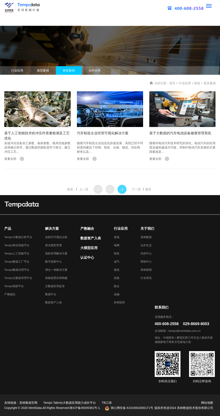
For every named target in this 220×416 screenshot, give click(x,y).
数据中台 (50, 294)
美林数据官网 (28, 402)
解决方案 (52, 228)
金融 (116, 294)
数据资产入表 (53, 302)
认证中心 (87, 257)
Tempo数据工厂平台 (16, 261)
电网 (116, 245)
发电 (116, 237)
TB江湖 (107, 402)
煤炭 (116, 269)
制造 (197, 83)
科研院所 (119, 302)
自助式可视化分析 (56, 237)
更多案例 (69, 70)
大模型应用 (89, 248)
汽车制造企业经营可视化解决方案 (102, 133)
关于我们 (147, 228)
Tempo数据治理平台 (16, 269)
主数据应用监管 (55, 286)
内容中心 (146, 253)
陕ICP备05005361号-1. (85, 408)
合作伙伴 (95, 70)
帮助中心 (146, 261)
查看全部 (14, 159)
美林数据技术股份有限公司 (195, 408)
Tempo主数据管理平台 (18, 278)
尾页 (148, 199)
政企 (116, 286)
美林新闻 (146, 269)
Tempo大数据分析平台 (18, 237)
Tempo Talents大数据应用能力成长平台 (69, 402)
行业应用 (17, 70)
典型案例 (43, 70)
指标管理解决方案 (56, 253)
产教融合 (9, 294)
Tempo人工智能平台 (16, 253)
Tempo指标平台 (14, 286)
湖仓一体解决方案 (56, 269)
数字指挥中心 (53, 261)
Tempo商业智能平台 (16, 245)
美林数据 (146, 237)
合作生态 (146, 245)
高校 (116, 278)
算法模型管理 (53, 245)
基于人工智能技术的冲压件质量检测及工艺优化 (37, 135)
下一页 (136, 199)
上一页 (83, 199)
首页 (172, 83)
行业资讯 (146, 278)
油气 (116, 261)
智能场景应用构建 (56, 278)
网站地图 (207, 402)
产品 (7, 228)
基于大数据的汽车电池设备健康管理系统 (180, 133)
